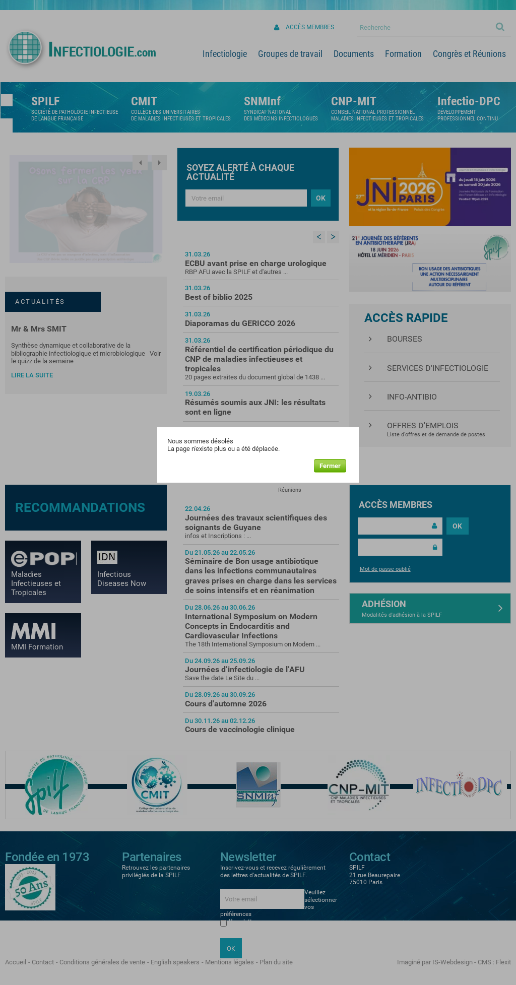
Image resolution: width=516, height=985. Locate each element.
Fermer (330, 466)
